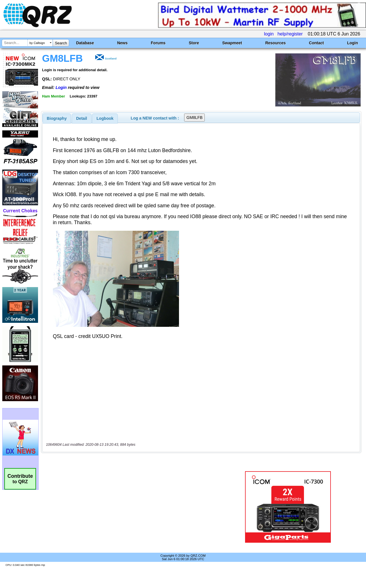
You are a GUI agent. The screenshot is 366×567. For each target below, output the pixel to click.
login (269, 33)
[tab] (57, 118)
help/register (290, 33)
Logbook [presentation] (105, 118)
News (122, 43)
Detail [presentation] (81, 118)
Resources (275, 43)
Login (352, 43)
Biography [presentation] (57, 118)
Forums (158, 43)
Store (194, 43)
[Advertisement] (132, 507)
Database (85, 43)
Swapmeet (232, 43)
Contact (316, 43)
